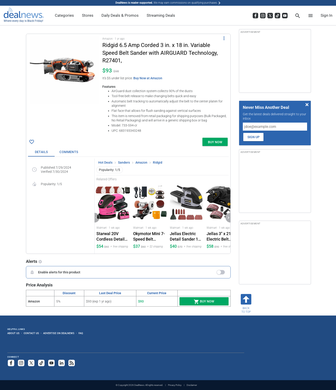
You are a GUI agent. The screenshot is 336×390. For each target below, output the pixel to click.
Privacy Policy (175, 385)
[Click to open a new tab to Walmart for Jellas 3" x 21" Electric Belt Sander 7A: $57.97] (223, 217)
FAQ (80, 333)
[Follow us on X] (31, 363)
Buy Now (204, 302)
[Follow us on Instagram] (21, 363)
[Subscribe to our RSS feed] (71, 363)
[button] (128, 85)
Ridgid (157, 162)
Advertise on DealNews (58, 333)
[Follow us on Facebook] (11, 363)
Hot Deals (105, 162)
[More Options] (224, 38)
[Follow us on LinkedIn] (61, 363)
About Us (13, 333)
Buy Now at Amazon (147, 78)
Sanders (124, 162)
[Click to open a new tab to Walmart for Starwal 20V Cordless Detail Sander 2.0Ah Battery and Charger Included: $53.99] (113, 217)
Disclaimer (192, 385)
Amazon (141, 162)
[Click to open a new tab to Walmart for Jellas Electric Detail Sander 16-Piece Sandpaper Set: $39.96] (186, 217)
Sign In (326, 15)
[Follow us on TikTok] (41, 363)
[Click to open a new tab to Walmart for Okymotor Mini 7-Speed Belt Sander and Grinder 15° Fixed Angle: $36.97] (149, 217)
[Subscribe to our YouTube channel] (51, 363)
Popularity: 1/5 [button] (109, 170)
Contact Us (31, 333)
